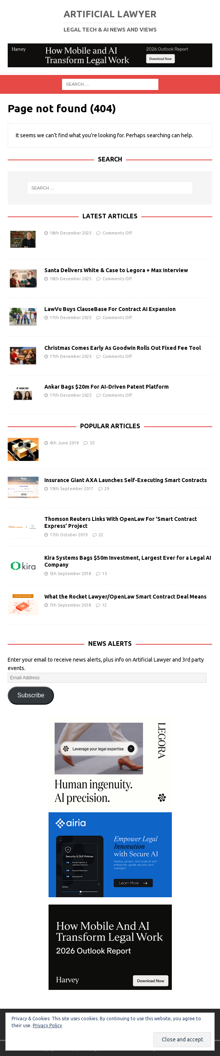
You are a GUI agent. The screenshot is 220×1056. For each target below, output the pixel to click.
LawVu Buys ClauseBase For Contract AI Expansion (110, 309)
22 (101, 534)
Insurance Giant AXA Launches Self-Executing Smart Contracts (125, 480)
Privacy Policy (47, 1025)
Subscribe (30, 695)
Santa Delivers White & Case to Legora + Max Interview (116, 270)
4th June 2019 (64, 443)
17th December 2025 (70, 317)
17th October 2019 (68, 534)
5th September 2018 (70, 573)
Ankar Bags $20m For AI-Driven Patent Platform (106, 387)
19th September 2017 (71, 488)
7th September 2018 (70, 605)
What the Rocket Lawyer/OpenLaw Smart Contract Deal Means (125, 597)
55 (92, 443)
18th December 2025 (70, 233)
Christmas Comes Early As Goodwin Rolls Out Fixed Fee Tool (122, 348)
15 (104, 573)
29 (106, 488)
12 (104, 605)
